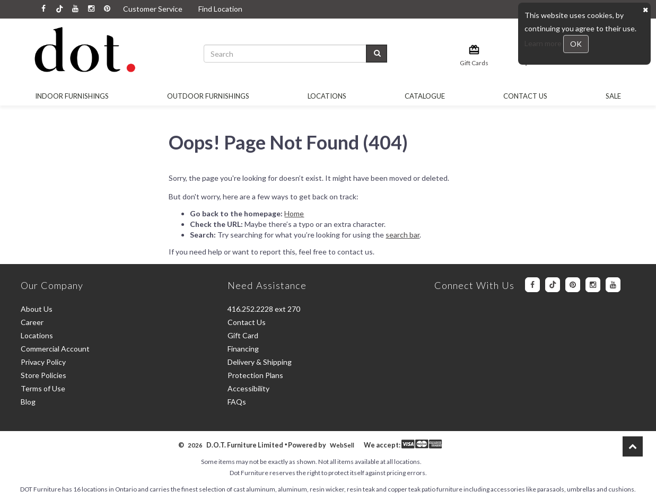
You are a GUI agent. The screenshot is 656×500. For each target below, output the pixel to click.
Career (32, 322)
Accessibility (248, 388)
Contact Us (525, 96)
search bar (402, 234)
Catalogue (425, 96)
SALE (613, 96)
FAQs (237, 401)
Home (294, 213)
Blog (28, 401)
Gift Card (243, 335)
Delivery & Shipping (260, 361)
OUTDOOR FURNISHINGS (208, 96)
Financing (243, 348)
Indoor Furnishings (72, 96)
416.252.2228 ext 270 (264, 308)
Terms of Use (43, 388)
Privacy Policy (43, 361)
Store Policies (43, 375)
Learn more (543, 43)
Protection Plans (255, 375)
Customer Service (152, 8)
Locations (327, 96)
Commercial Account (55, 348)
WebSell (342, 445)
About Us (37, 308)
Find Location (220, 8)
